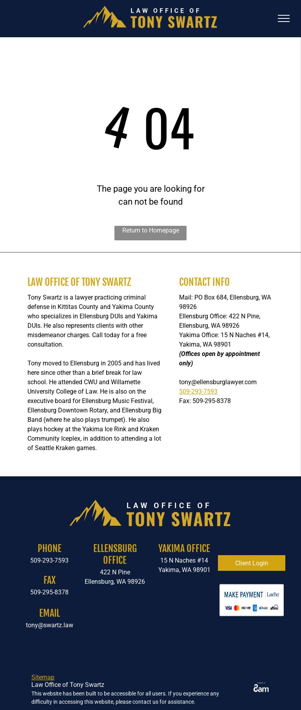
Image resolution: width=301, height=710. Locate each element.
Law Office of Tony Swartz (79, 282)
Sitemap (42, 677)
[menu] (284, 18)
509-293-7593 (198, 391)
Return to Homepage (150, 230)
